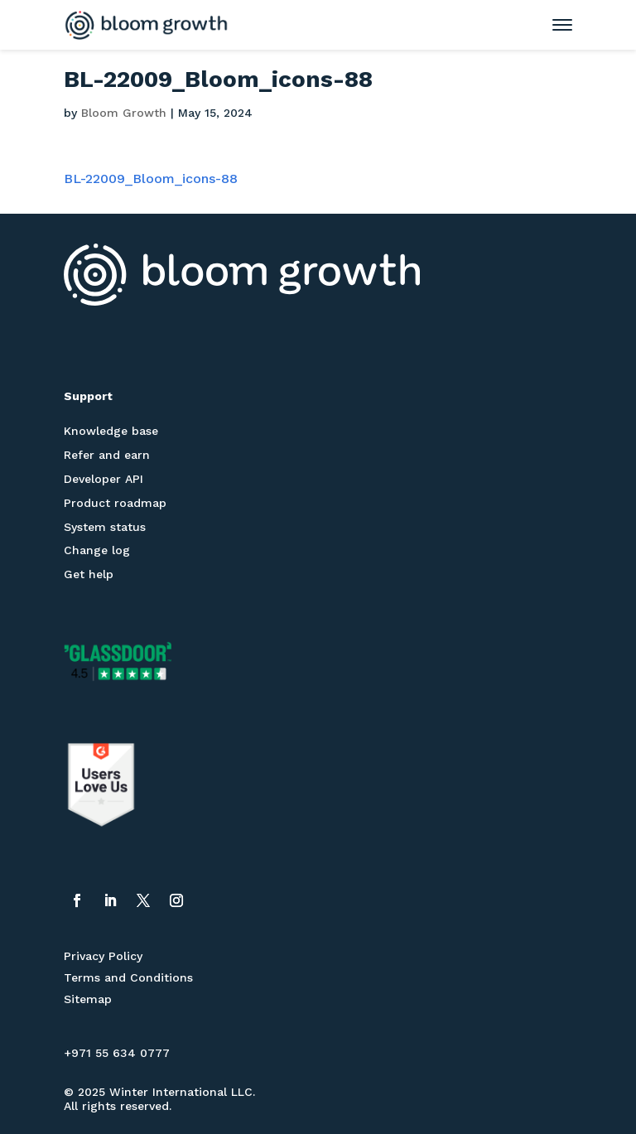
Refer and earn (107, 454)
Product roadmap (115, 502)
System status (105, 526)
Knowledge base (111, 430)
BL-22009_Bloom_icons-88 (151, 178)
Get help (88, 574)
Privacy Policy (103, 956)
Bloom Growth (123, 112)
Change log (97, 550)
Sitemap (88, 999)
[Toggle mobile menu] (554, 25)
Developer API (103, 478)
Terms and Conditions (128, 977)
